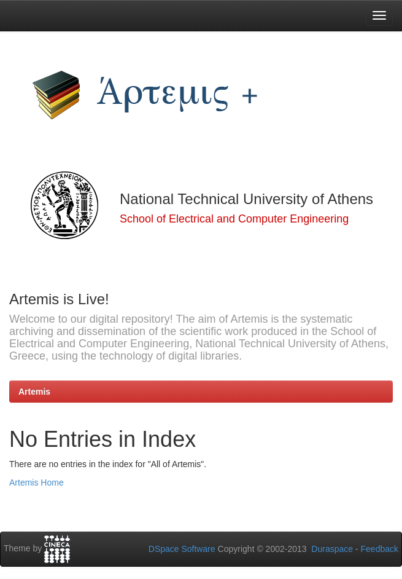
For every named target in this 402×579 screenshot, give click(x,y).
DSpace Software (182, 549)
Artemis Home (36, 482)
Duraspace (332, 549)
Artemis (34, 391)
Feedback (379, 549)
